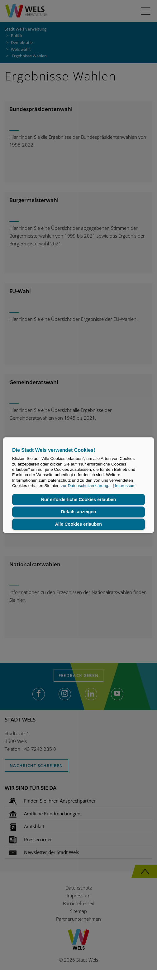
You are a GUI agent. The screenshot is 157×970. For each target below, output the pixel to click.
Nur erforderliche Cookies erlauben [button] (78, 499)
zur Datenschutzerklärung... (86, 485)
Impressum (125, 485)
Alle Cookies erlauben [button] (78, 524)
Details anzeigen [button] (78, 511)
